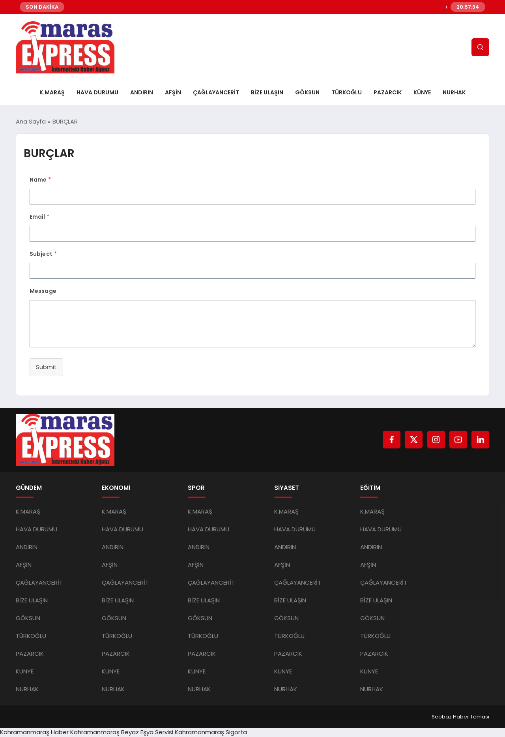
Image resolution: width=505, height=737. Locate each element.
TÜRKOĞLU (346, 92)
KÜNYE (422, 92)
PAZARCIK (388, 92)
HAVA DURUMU (97, 92)
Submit (46, 367)
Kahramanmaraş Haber (34, 732)
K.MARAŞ (52, 92)
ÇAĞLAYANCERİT (216, 92)
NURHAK (454, 92)
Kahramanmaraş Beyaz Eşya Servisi (121, 732)
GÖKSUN (307, 92)
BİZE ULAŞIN (267, 92)
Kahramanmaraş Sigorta (211, 732)
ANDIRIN (141, 92)
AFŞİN (173, 92)
